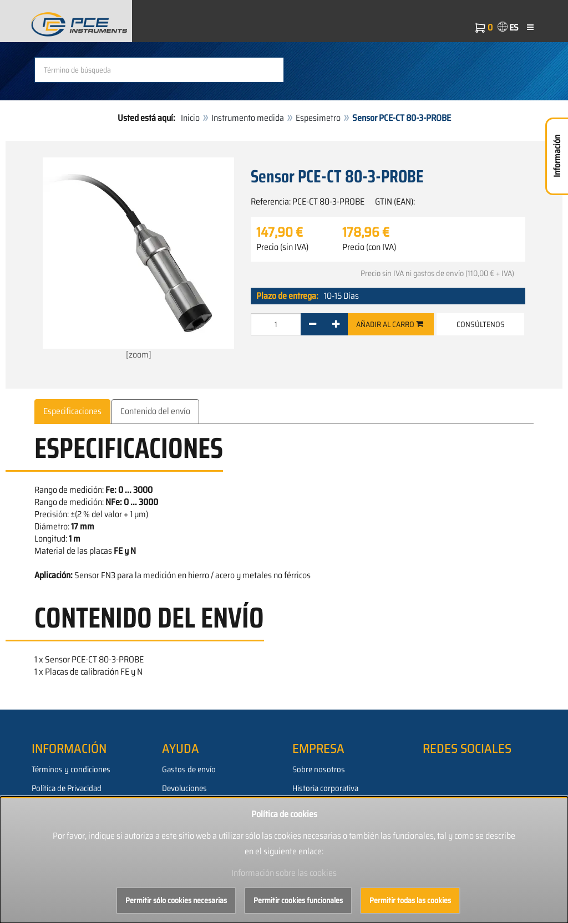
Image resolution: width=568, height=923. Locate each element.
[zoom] (138, 259)
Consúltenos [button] (481, 324)
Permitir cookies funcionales (298, 900)
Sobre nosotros (318, 769)
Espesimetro (318, 118)
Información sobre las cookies (284, 873)
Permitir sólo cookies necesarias (176, 900)
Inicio (190, 118)
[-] (312, 324)
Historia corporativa (325, 788)
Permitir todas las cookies (410, 900)
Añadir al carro (389, 324)
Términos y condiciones (71, 769)
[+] (336, 324)
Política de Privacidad (67, 788)
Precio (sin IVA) (282, 247)
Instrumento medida (247, 118)
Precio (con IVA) (369, 247)
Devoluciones (184, 788)
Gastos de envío (189, 769)
